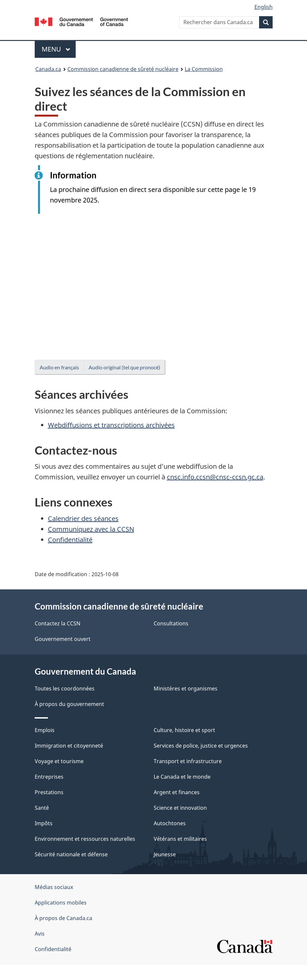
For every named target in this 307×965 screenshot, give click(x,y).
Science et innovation (180, 807)
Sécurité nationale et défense (71, 854)
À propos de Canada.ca (63, 918)
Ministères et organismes (185, 688)
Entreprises (49, 776)
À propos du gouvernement (69, 704)
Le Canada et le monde (182, 776)
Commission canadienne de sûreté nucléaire (122, 69)
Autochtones (170, 823)
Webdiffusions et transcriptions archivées (111, 425)
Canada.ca (48, 69)
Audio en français (59, 367)
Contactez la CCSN (57, 623)
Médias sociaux (54, 887)
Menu (59, 49)
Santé (42, 807)
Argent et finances (177, 792)
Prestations (49, 792)
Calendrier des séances (83, 518)
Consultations (171, 623)
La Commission (204, 69)
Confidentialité (70, 539)
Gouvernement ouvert (63, 639)
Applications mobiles (61, 902)
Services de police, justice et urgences (201, 745)
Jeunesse (165, 854)
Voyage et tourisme (59, 761)
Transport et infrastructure (188, 761)
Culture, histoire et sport (184, 730)
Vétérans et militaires (180, 838)
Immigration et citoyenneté (69, 745)
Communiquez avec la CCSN (91, 529)
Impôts (44, 823)
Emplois (45, 730)
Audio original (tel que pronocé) (124, 367)
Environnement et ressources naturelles (85, 838)
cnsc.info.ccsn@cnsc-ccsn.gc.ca (215, 476)
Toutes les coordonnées (65, 688)
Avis (40, 933)
